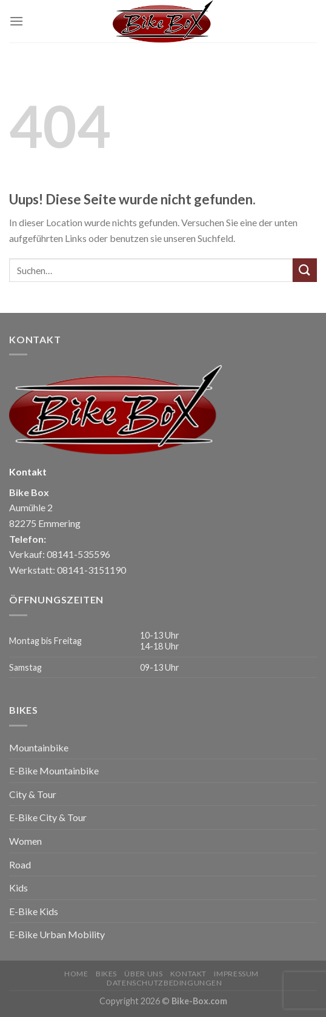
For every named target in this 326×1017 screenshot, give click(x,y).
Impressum (236, 973)
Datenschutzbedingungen (164, 982)
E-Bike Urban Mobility (57, 934)
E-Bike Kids (33, 911)
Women (25, 841)
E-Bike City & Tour (48, 817)
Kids (18, 887)
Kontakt (188, 973)
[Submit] (305, 270)
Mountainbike (38, 747)
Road (20, 864)
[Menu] (16, 21)
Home (76, 973)
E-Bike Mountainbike (54, 770)
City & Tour (32, 794)
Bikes (106, 973)
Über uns (143, 973)
